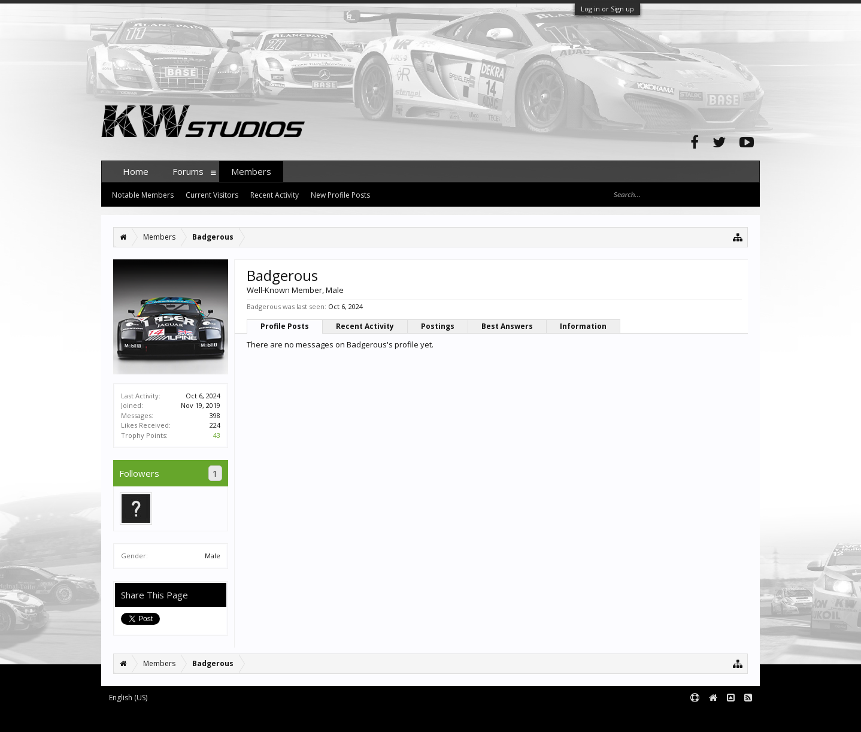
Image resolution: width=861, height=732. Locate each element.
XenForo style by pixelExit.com (336, 717)
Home (135, 171)
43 (216, 435)
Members (251, 171)
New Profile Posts (340, 195)
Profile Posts (284, 326)
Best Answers (507, 326)
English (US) (128, 697)
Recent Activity (365, 326)
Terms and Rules (730, 717)
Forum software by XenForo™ (192, 717)
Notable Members (143, 195)
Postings (437, 326)
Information (583, 326)
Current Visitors (212, 195)
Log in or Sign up (607, 8)
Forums (188, 171)
